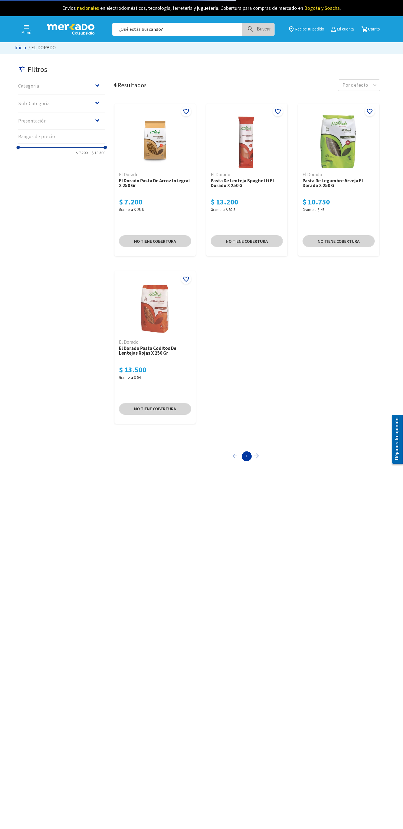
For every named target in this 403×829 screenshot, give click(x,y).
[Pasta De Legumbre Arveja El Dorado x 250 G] (339, 180)
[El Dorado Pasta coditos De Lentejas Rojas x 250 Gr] (155, 347)
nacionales (88, 8)
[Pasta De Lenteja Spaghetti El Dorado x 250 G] (247, 180)
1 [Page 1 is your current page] (247, 455)
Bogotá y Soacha (322, 8)
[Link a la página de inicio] (20, 48)
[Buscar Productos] (261, 29)
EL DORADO (43, 48)
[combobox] (193, 29)
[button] (61, 86)
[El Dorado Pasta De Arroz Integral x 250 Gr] (155, 180)
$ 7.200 (82, 152)
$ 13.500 (97, 152)
